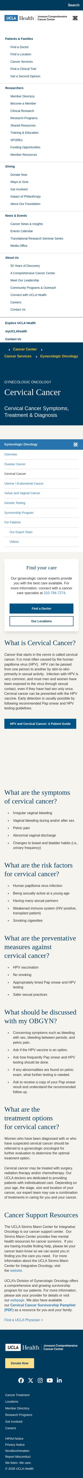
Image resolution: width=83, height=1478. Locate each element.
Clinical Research (22, 111)
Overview (10, 454)
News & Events (16, 215)
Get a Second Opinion (25, 76)
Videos (14, 541)
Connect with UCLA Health (28, 295)
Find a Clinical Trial (23, 69)
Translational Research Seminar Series (36, 238)
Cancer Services (21, 61)
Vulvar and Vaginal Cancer (22, 493)
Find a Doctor (19, 47)
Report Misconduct (18, 1456)
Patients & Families (19, 39)
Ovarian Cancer (15, 464)
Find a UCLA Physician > (23, 1320)
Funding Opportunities (25, 147)
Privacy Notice (15, 1444)
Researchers (14, 88)
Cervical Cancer (15, 473)
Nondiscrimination (17, 1451)
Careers (15, 302)
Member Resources (23, 154)
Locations (11, 1401)
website (16, 1270)
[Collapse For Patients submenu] (78, 522)
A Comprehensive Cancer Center (32, 273)
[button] (41, 323)
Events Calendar (21, 231)
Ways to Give (19, 182)
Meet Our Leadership (24, 280)
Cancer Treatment (17, 1395)
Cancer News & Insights (26, 224)
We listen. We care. (18, 1462)
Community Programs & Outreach (33, 287)
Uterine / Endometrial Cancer (24, 483)
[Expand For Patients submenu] (49, 522)
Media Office (18, 245)
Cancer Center (25, 349)
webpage (17, 1300)
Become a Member (23, 103)
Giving (10, 166)
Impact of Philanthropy (25, 196)
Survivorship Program (19, 512)
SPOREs (16, 140)
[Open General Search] (72, 5)
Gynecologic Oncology (59, 356)
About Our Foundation (25, 204)
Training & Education (24, 132)
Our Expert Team (21, 532)
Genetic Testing (14, 503)
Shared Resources (23, 125)
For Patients (12, 522)
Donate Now (18, 174)
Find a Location (20, 54)
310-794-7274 (54, 593)
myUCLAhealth (16, 331)
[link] (21, 1380)
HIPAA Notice (14, 1438)
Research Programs (24, 118)
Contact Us (17, 309)
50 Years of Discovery (25, 265)
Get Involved (19, 189)
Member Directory (22, 96)
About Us (12, 257)
